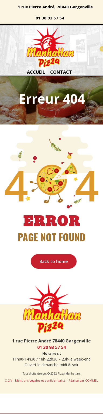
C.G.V (8, 380)
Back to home (53, 261)
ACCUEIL (36, 72)
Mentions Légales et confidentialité (40, 380)
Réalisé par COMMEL (83, 380)
